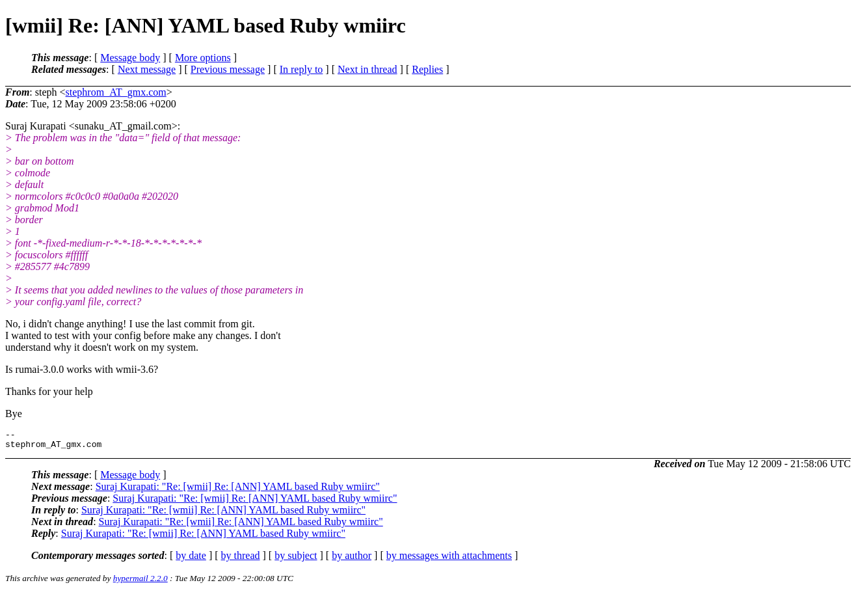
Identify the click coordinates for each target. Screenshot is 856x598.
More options (203, 57)
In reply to (301, 69)
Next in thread (367, 69)
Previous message (228, 69)
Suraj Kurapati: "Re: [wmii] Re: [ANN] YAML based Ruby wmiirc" (238, 490)
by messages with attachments (449, 559)
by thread (240, 559)
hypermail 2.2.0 (140, 582)
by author (351, 559)
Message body (130, 57)
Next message (147, 69)
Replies (427, 69)
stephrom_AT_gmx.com (116, 92)
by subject (295, 559)
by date (191, 559)
